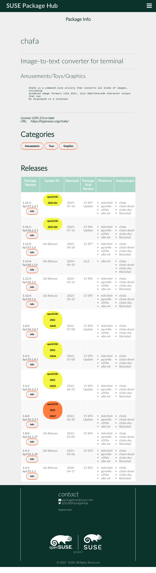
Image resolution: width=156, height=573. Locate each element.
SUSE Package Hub (32, 6)
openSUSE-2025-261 (52, 206)
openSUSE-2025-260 (52, 230)
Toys (51, 152)
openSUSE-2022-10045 (52, 326)
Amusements (32, 152)
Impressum (65, 515)
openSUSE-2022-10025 (52, 386)
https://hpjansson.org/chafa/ (50, 127)
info (32, 217)
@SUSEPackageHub (73, 509)
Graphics (68, 152)
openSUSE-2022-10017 (52, 416)
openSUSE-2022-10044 (52, 356)
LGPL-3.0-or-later (43, 124)
